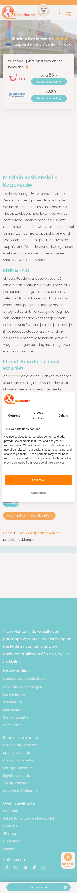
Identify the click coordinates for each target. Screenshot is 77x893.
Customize (38, 492)
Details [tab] (63, 415)
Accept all (38, 480)
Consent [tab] (14, 415)
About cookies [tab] (38, 415)
